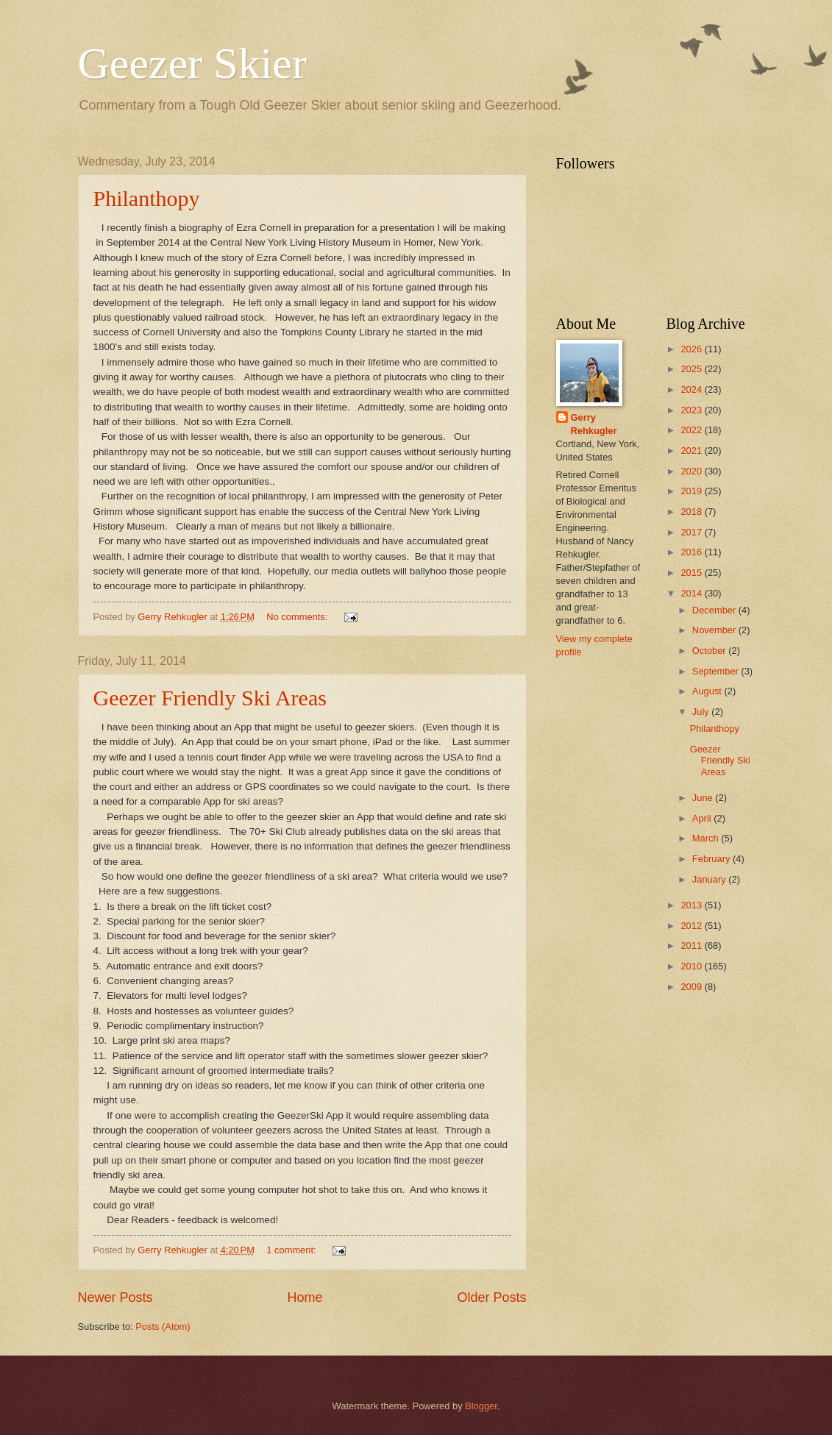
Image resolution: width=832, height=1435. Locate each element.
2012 (692, 925)
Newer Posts (115, 1297)
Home (304, 1297)
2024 (692, 389)
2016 (692, 552)
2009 (692, 986)
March (706, 838)
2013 (692, 905)
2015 (692, 572)
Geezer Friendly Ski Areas (210, 698)
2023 (692, 410)
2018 (692, 511)
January (710, 879)
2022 (692, 429)
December (715, 610)
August (708, 691)
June (704, 797)
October (710, 650)
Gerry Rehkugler (594, 424)
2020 (692, 471)
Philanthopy (146, 198)
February (712, 858)
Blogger (481, 1405)
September (717, 671)
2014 (692, 593)
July (701, 711)
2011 (692, 945)
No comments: (298, 616)
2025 (692, 368)
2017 (692, 532)
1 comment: (292, 1250)
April (703, 818)
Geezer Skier (192, 63)
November (715, 629)
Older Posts (491, 1297)
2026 (692, 349)
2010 (692, 966)
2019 (692, 490)
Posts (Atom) (162, 1326)
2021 (692, 450)
